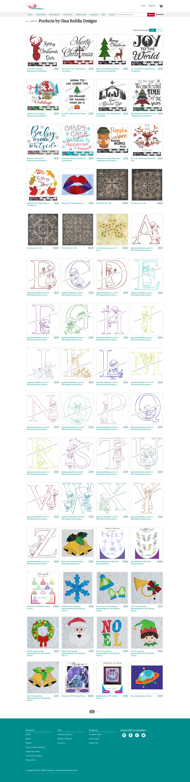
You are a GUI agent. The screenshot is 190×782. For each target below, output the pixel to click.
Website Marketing (63, 770)
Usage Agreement (33, 751)
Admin (75, 770)
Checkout (61, 743)
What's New (40, 15)
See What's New (95, 734)
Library (28, 739)
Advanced (159, 14)
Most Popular (54, 15)
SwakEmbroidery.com (44, 7)
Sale (103, 15)
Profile (28, 734)
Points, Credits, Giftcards (35, 747)
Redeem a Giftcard (64, 739)
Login (143, 6)
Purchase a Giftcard (64, 734)
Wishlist (29, 743)
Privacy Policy (31, 760)
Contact (112, 15)
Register (152, 6)
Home (30, 15)
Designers (94, 15)
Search (151, 14)
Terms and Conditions (34, 756)
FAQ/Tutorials (81, 15)
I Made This (67, 15)
